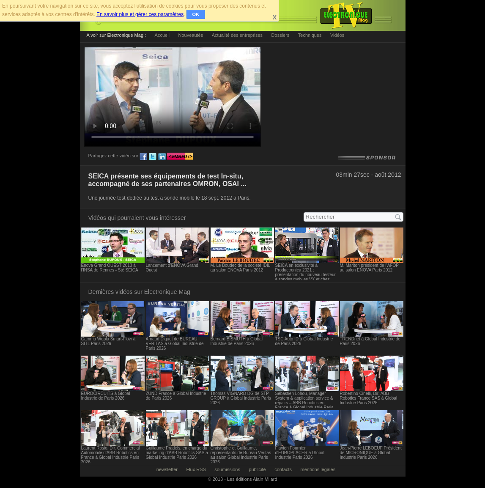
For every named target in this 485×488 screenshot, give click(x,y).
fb (143, 157)
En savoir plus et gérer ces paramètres (140, 14)
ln (162, 157)
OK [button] (196, 14)
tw (152, 157)
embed (180, 157)
